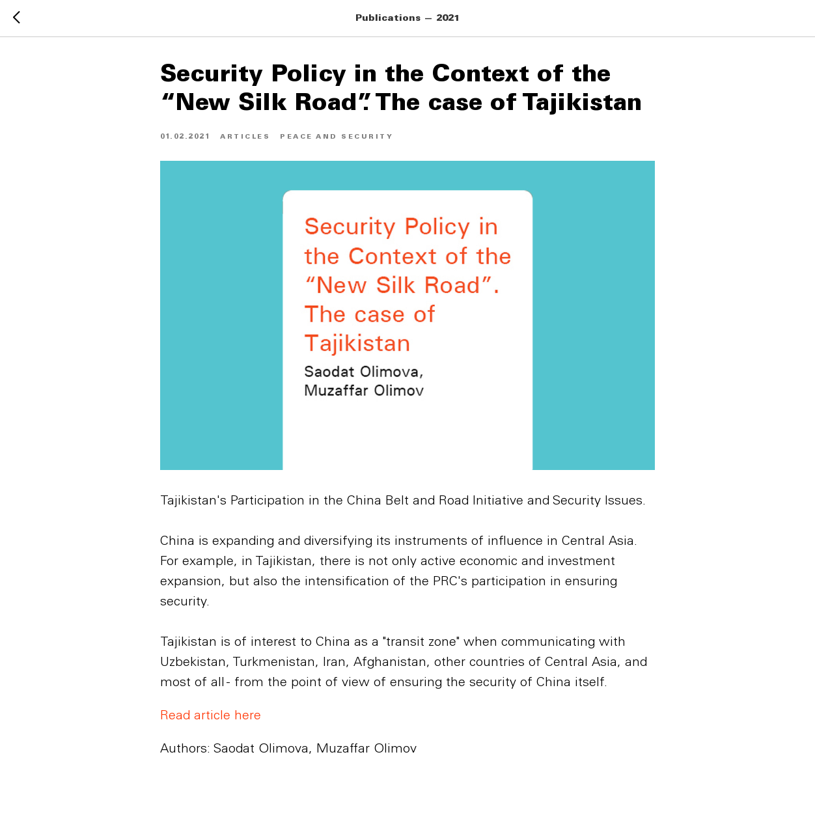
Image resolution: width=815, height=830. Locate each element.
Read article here (210, 716)
